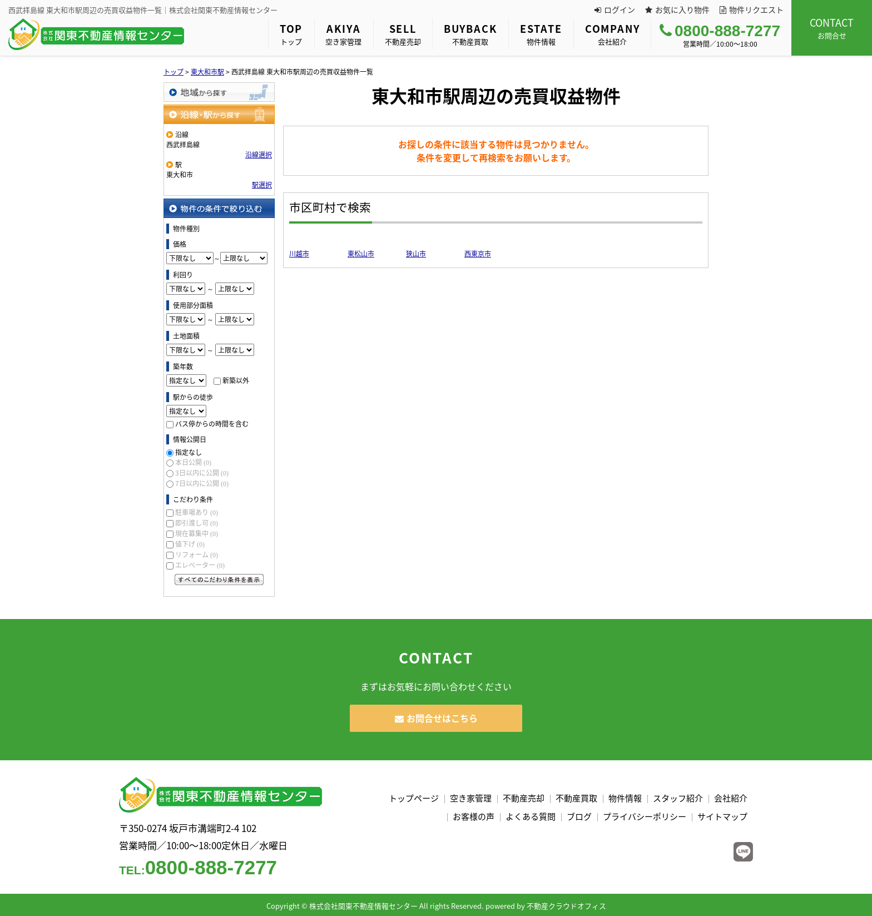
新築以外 (235, 380)
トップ (291, 34)
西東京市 (477, 254)
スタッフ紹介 (678, 798)
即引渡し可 (196, 523)
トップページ (414, 798)
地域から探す (219, 92)
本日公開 (193, 462)
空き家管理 (343, 34)
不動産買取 (470, 34)
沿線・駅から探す (219, 114)
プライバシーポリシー (644, 816)
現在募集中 (196, 533)
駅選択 (262, 185)
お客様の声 (473, 816)
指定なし (188, 452)
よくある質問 (531, 816)
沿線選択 (258, 155)
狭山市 (416, 254)
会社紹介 (612, 34)
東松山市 (361, 254)
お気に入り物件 (677, 9)
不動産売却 (403, 34)
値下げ (190, 544)
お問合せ (831, 28)
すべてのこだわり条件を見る (219, 579)
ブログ (579, 816)
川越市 (299, 254)
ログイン (614, 9)
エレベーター (200, 565)
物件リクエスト (752, 9)
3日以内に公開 (202, 473)
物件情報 (541, 34)
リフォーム (196, 554)
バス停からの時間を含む (212, 424)
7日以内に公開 (202, 483)
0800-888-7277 (720, 30)
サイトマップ (722, 816)
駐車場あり (196, 512)
